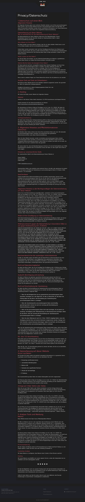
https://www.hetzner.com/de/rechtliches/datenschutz (31, 104)
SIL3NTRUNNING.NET (44, 500)
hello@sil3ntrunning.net (26, 163)
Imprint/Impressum (47, 491)
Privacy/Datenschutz (47, 494)
